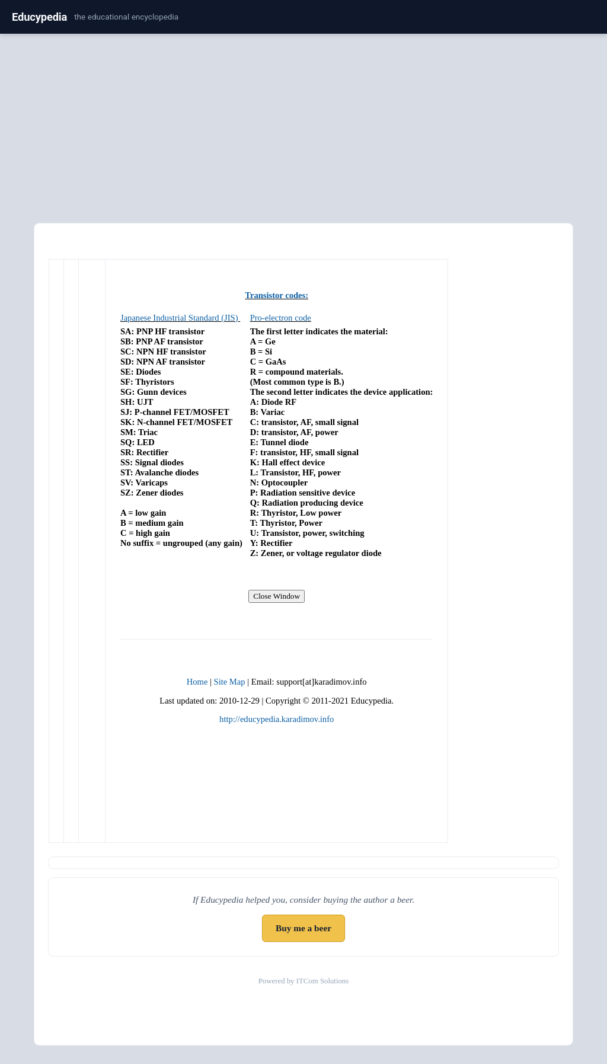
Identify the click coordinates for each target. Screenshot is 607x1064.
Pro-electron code (280, 317)
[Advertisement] (303, 126)
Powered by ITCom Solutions (303, 981)
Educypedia (39, 17)
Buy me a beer (303, 928)
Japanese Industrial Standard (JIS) (179, 317)
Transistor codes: (276, 295)
